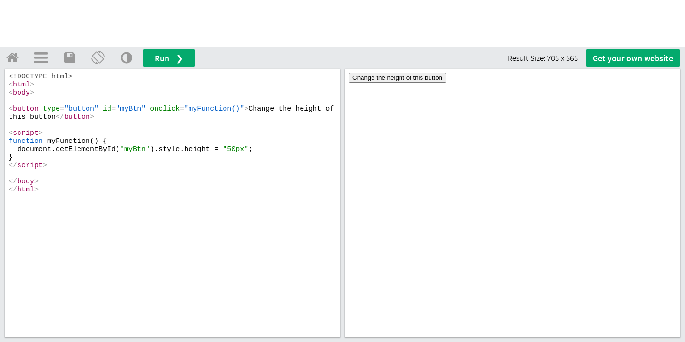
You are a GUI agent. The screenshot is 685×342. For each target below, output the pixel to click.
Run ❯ (169, 58)
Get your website (633, 58)
